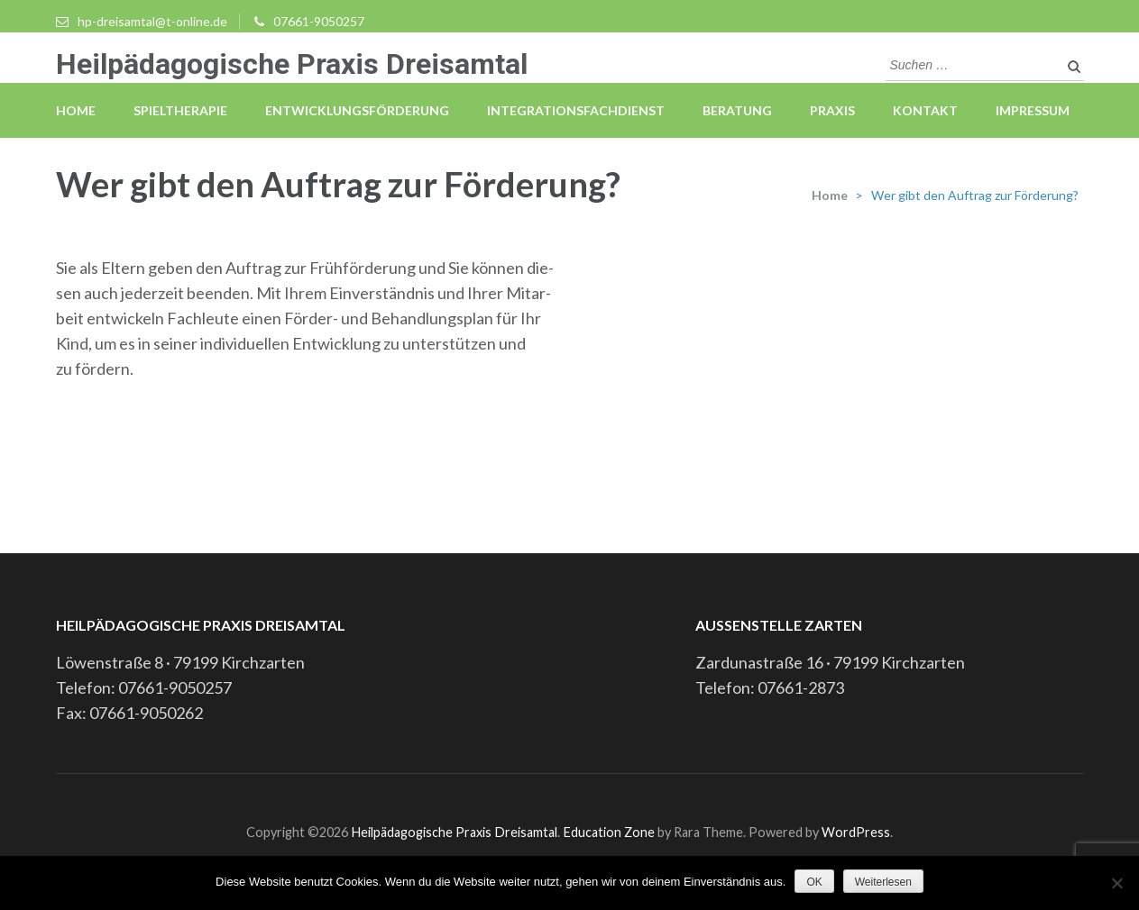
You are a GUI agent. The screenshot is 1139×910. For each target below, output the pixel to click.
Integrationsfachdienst (576, 110)
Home (76, 110)
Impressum (1033, 110)
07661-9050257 (318, 21)
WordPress (856, 832)
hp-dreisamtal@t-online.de (152, 21)
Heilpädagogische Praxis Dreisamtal (292, 64)
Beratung (737, 110)
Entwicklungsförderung (357, 110)
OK (814, 882)
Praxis (832, 110)
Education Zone (610, 832)
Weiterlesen (883, 882)
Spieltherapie (180, 110)
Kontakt (925, 110)
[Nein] (1116, 883)
